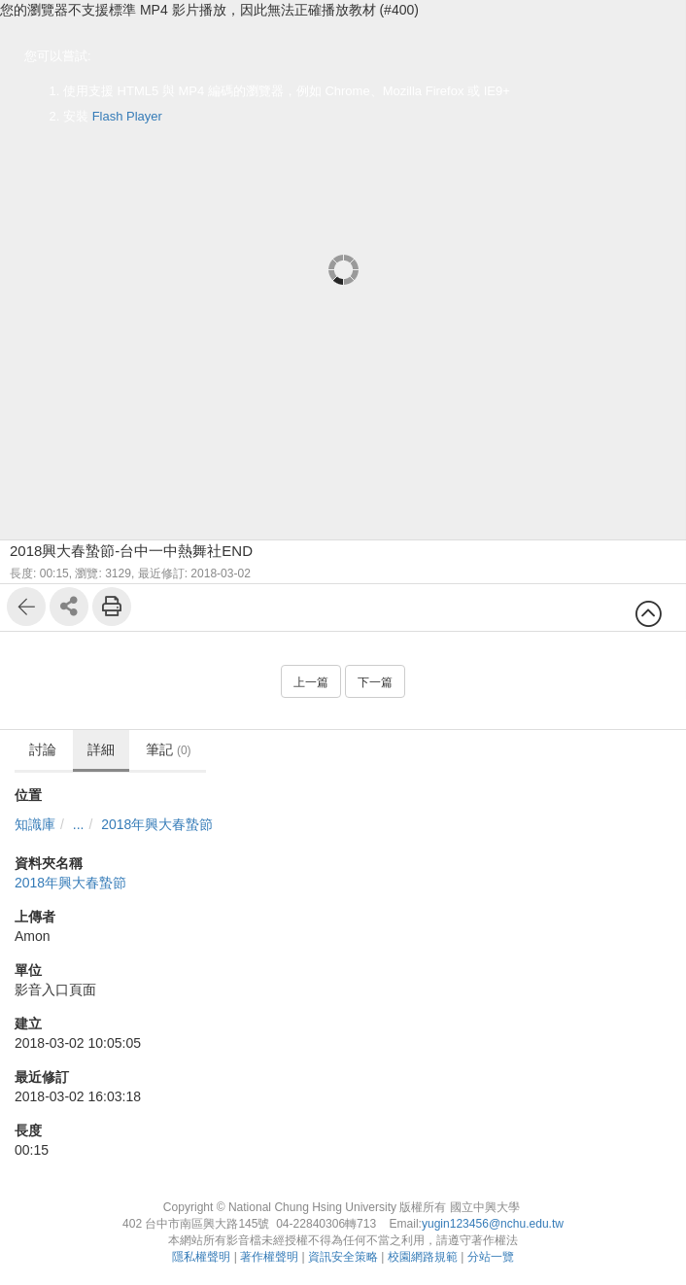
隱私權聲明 (201, 1257)
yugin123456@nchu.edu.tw (493, 1224)
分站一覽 (490, 1257)
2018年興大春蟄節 (157, 824)
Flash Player (127, 116)
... (79, 824)
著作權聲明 (269, 1257)
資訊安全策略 (343, 1257)
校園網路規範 (423, 1257)
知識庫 (35, 824)
